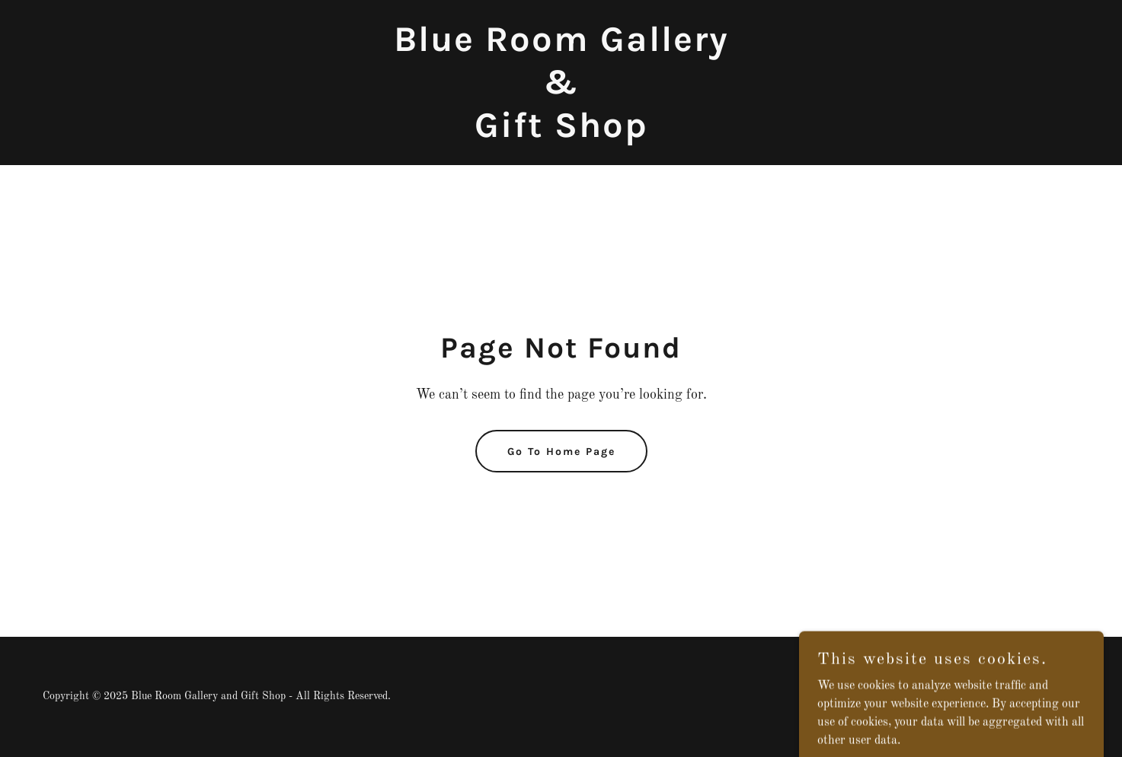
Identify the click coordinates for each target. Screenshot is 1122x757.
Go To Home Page (561, 451)
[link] (561, 134)
